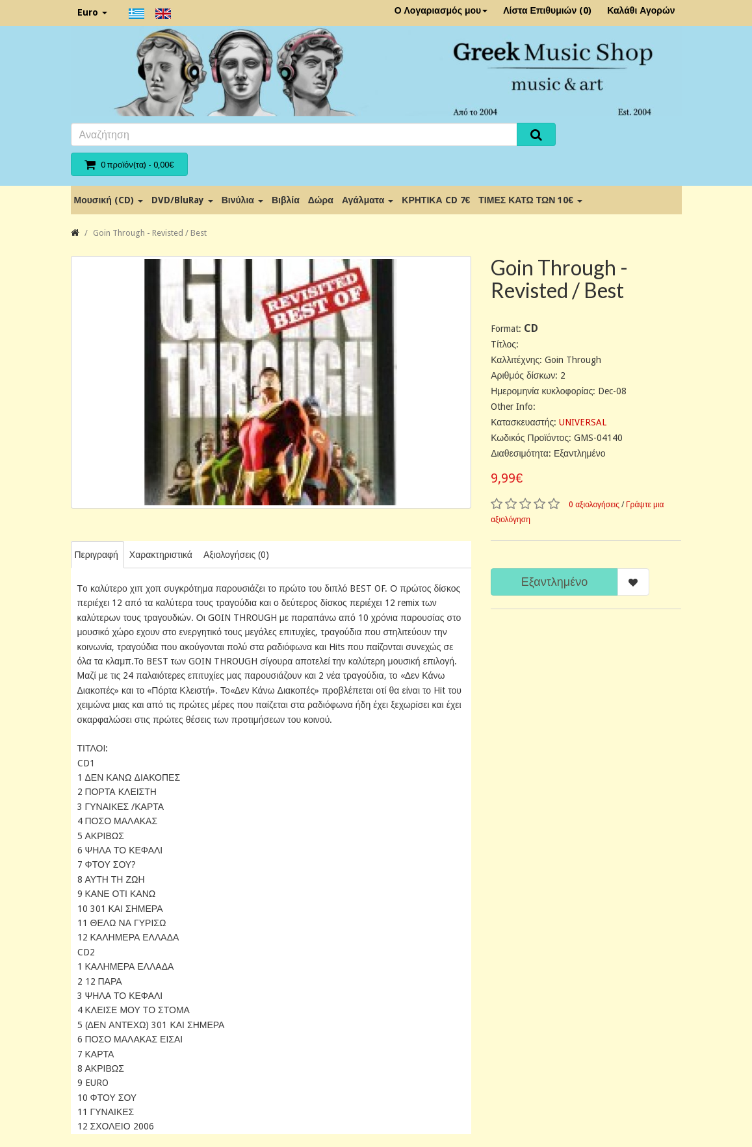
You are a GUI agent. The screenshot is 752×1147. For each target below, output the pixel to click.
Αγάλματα (367, 200)
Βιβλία (286, 200)
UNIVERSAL (582, 422)
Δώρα (320, 200)
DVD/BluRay (182, 200)
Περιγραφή (96, 554)
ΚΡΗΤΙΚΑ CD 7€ (436, 200)
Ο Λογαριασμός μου (441, 10)
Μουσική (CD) (108, 200)
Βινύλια (242, 200)
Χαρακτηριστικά (160, 554)
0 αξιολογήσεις (594, 504)
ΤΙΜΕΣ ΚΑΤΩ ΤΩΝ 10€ (530, 200)
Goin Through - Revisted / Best (150, 233)
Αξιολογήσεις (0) (236, 554)
